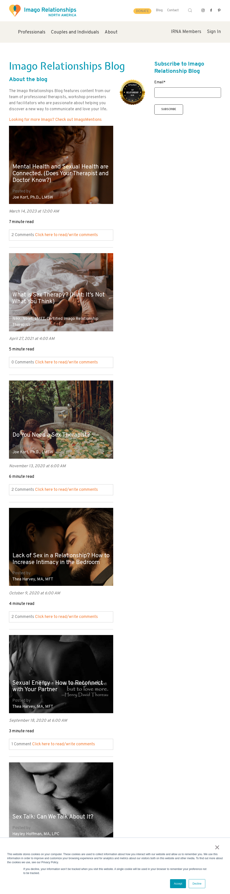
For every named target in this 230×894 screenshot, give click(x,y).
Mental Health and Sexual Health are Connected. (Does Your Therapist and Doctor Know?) (57, 170)
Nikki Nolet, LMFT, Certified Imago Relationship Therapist (161, 191)
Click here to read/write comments (66, 232)
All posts (17, 752)
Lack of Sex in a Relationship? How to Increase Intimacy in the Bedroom (162, 295)
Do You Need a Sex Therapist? (53, 302)
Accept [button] (178, 883)
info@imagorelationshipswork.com (34, 822)
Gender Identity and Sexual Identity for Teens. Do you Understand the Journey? (155, 545)
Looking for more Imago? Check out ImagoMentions (55, 119)
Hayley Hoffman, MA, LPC (141, 444)
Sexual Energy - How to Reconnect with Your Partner (52, 424)
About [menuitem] (111, 32)
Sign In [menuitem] (214, 32)
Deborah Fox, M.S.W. (30, 569)
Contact (173, 10)
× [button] (218, 848)
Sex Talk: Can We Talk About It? (160, 427)
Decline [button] (196, 883)
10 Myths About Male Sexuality (54, 676)
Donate (142, 11)
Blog (159, 10)
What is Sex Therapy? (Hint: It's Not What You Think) (161, 168)
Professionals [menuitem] (31, 32)
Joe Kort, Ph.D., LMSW (32, 194)
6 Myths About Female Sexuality (56, 552)
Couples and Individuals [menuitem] (75, 32)
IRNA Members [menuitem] (186, 32)
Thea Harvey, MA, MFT (138, 319)
